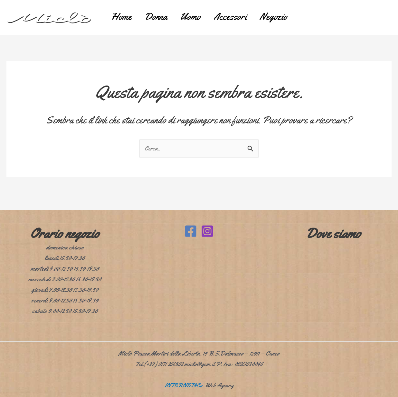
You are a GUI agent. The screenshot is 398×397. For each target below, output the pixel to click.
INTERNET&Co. (184, 385)
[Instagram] (207, 231)
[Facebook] (190, 231)
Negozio (286, 14)
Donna (149, 14)
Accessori (236, 14)
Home (108, 14)
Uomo (190, 14)
